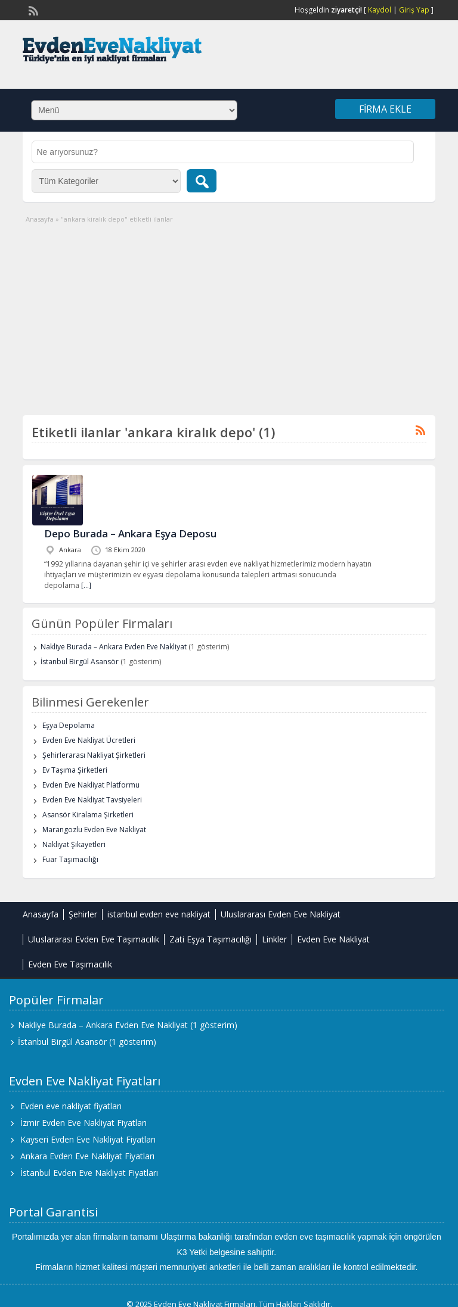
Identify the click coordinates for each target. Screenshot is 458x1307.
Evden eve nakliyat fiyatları (71, 1106)
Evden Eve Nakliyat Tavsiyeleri (92, 800)
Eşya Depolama (68, 725)
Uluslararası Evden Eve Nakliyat (281, 914)
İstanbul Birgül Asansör (80, 661)
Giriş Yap (414, 10)
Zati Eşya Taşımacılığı (210, 939)
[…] (86, 585)
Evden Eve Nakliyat (333, 939)
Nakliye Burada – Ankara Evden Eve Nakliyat (114, 647)
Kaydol (379, 10)
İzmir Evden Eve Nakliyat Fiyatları (83, 1122)
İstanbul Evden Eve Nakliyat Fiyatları (89, 1172)
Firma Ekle (385, 109)
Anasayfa (40, 218)
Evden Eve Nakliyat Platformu (91, 785)
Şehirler (83, 914)
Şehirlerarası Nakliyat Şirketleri (94, 755)
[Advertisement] (229, 314)
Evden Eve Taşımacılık (70, 964)
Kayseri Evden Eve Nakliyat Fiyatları (88, 1139)
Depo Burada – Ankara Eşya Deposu (130, 533)
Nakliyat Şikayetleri (74, 844)
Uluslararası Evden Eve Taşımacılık (93, 939)
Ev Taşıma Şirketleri (74, 770)
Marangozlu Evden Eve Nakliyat (94, 829)
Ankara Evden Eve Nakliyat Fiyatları (87, 1156)
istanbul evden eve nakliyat (159, 914)
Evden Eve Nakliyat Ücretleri (88, 740)
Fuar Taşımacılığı (70, 859)
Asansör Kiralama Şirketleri (88, 815)
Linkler (274, 939)
